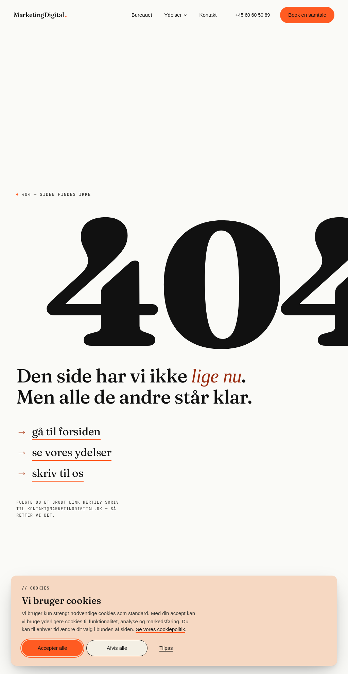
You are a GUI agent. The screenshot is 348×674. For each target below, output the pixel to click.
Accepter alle (52, 648)
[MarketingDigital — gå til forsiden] (41, 15)
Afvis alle (117, 648)
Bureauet (142, 15)
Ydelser (175, 15)
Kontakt (207, 15)
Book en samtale (307, 15)
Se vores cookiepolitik (160, 629)
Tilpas (166, 648)
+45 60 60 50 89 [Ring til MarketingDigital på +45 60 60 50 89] (253, 15)
